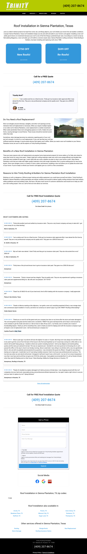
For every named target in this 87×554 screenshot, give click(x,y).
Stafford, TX (16, 510)
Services (33, 14)
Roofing (16, 523)
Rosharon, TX (70, 507)
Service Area (43, 13)
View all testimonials (43, 378)
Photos (62, 13)
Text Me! (24, 444)
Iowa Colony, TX (70, 505)
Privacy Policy (34, 456)
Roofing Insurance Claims (43, 525)
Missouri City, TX (43, 507)
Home (24, 13)
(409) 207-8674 (73, 6)
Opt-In (23, 450)
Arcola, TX (17, 505)
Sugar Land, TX (43, 510)
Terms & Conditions (43, 456)
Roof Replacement (70, 523)
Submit (43, 460)
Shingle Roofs (43, 523)
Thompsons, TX (70, 510)
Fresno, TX (43, 505)
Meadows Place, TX (17, 507)
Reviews (53, 13)
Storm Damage (16, 525)
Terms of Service (56, 553)
